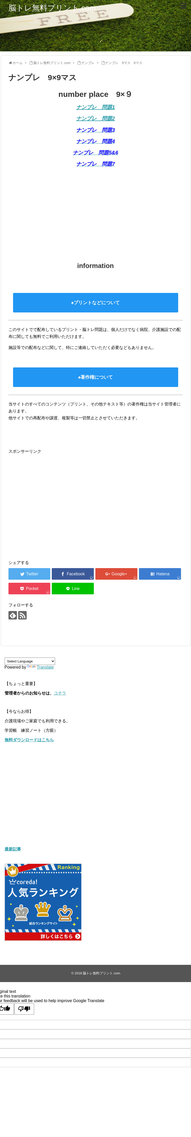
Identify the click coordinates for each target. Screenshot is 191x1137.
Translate (40, 667)
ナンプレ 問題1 (95, 107)
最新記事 (13, 849)
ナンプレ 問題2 (95, 118)
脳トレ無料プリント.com (52, 8)
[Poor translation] (24, 1009)
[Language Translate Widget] (30, 661)
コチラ (60, 693)
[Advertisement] (88, 209)
